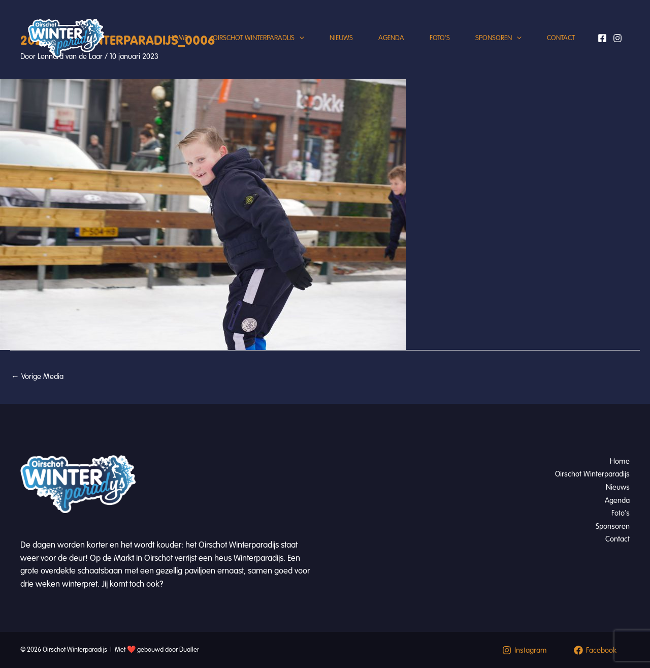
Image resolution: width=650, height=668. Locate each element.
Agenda (391, 38)
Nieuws (341, 38)
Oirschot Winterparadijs (258, 38)
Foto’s (440, 38)
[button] (299, 38)
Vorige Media (37, 376)
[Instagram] (617, 38)
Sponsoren (498, 38)
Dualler (189, 650)
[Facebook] (602, 38)
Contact (561, 38)
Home (178, 38)
